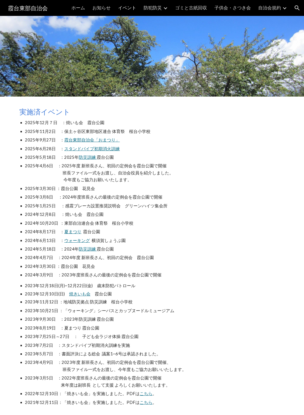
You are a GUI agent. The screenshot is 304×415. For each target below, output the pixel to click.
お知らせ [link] (101, 7)
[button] (297, 8)
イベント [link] (127, 7)
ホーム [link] (78, 7)
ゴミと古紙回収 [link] (191, 7)
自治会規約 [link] (269, 7)
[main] (152, 255)
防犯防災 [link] (153, 7)
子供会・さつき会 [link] (232, 7)
